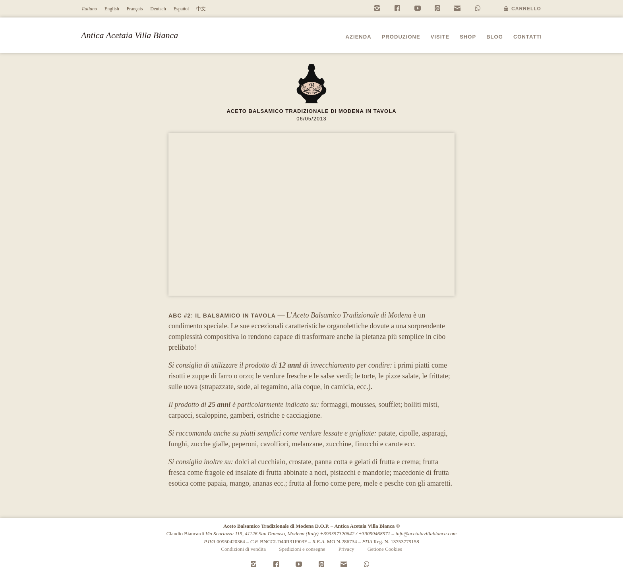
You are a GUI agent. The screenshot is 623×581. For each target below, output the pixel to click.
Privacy (346, 549)
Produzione (401, 37)
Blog (494, 37)
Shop (468, 37)
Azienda (358, 37)
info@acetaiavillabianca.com (426, 533)
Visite (440, 37)
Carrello (526, 9)
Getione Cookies (385, 549)
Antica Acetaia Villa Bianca (129, 35)
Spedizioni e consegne (302, 549)
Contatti (527, 37)
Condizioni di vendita (243, 549)
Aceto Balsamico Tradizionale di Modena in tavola (311, 111)
